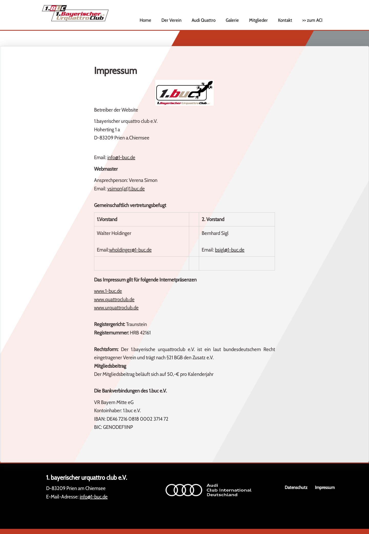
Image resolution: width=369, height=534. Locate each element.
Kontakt (285, 20)
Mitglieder (258, 20)
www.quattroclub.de (114, 299)
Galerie (232, 20)
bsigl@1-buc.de (229, 250)
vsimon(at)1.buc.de (126, 189)
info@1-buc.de (121, 157)
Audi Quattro (204, 20)
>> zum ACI (312, 20)
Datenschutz (296, 487)
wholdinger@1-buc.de (130, 250)
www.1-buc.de (108, 291)
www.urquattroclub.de (116, 307)
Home (145, 20)
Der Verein (171, 20)
